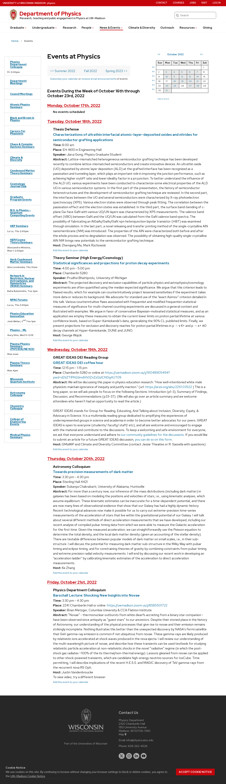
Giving (207, 28)
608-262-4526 (137, 746)
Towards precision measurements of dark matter (93, 471)
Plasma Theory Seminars (20, 364)
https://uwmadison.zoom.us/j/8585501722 (137, 605)
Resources (189, 28)
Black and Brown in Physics (22, 119)
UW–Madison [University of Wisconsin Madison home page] (24, 3)
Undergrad (44, 28)
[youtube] (144, 756)
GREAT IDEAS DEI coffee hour (78, 362)
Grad (18, 28)
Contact (161, 2)
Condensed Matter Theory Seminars (22, 172)
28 (198, 85)
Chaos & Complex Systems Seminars (22, 145)
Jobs (192, 2)
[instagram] (129, 756)
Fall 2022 (90, 71)
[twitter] (122, 756)
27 (190, 85)
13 (189, 76)
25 (175, 85)
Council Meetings (21, 94)
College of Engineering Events (18, 421)
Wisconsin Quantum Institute (22, 380)
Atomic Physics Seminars (20, 106)
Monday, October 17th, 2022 (73, 105)
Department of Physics (50, 13)
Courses (178, 2)
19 (182, 81)
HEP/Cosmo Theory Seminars (21, 241)
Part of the (85, 743)
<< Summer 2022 (62, 71)
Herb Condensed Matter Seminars (21, 261)
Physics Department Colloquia (18, 64)
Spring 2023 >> (116, 71)
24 (167, 85)
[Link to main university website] (85, 732)
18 (174, 81)
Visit (204, 2)
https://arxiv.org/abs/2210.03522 (168, 387)
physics (51, 3)
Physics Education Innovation (22, 315)
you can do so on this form (153, 439)
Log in (217, 2)
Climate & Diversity (141, 28)
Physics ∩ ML (18, 330)
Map (123, 734)
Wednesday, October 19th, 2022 (77, 349)
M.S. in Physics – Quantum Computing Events (22, 213)
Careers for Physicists (17, 132)
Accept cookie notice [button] (195, 772)
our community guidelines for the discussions (152, 435)
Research (69, 28)
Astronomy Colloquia (17, 394)
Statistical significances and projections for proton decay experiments (111, 263)
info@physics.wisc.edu (139, 740)
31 (166, 90)
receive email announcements (98, 78)
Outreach (167, 28)
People (88, 28)
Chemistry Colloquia (17, 407)
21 (197, 81)
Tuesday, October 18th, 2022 (74, 121)
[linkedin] (136, 756)
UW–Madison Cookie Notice (27, 776)
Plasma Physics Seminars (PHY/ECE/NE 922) (22, 346)
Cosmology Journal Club (18, 185)
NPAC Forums (19, 299)
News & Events (111, 28)
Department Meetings (18, 82)
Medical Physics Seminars (20, 436)
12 (182, 76)
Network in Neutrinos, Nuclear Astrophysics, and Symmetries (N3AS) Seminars (22, 281)
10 (166, 76)
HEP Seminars (19, 226)
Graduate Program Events (21, 198)
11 (174, 76)
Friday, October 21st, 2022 (72, 582)
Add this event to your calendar (70, 250)
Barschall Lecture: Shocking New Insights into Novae (96, 595)
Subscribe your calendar (64, 78)
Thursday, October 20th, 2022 (76, 458)
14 (197, 76)
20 (190, 81)
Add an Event (163, 99)
